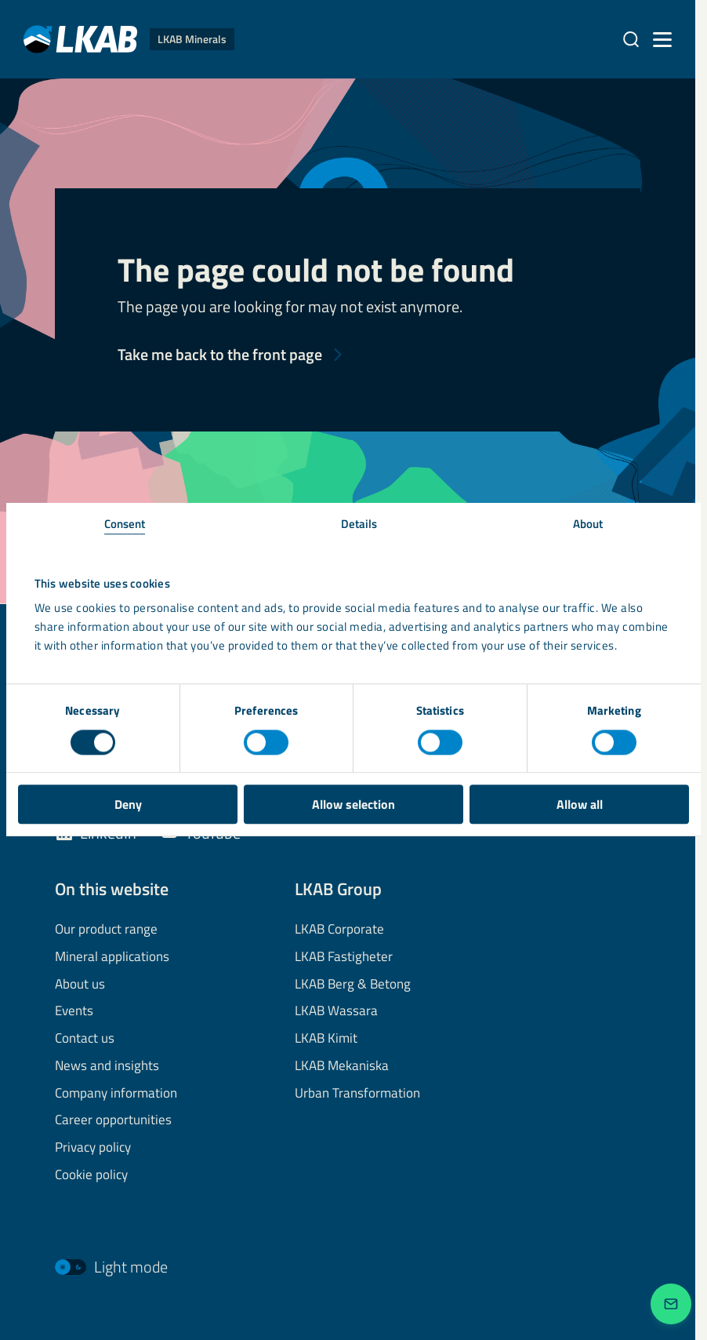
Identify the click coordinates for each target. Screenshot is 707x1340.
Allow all (580, 804)
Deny (128, 804)
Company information (116, 1093)
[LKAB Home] (129, 39)
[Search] (631, 39)
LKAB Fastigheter (344, 957)
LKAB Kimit (326, 1039)
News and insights (107, 1066)
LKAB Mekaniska (342, 1066)
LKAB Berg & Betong (353, 984)
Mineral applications (112, 957)
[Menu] (662, 39)
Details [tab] (359, 524)
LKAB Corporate (339, 930)
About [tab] (588, 524)
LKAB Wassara (336, 1011)
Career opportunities (113, 1120)
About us (80, 984)
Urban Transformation (357, 1093)
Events (74, 1011)
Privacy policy (93, 1148)
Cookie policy (91, 1175)
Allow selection (353, 804)
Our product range (106, 930)
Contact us (84, 1039)
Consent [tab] (125, 524)
